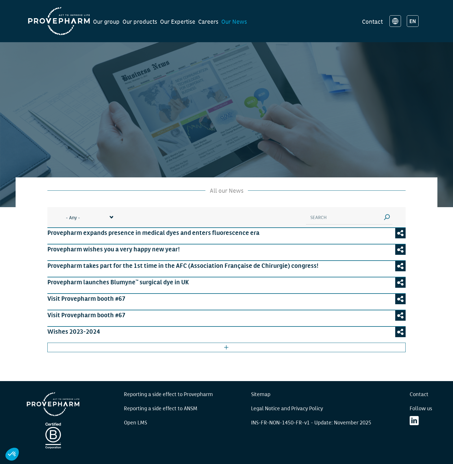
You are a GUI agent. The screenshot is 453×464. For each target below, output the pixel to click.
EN (412, 21)
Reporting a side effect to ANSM (160, 408)
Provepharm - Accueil (53, 404)
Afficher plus (226, 347)
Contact (372, 21)
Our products (139, 21)
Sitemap (260, 394)
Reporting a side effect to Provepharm (168, 394)
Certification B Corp (53, 435)
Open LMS (135, 422)
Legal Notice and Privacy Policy (287, 408)
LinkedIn (414, 420)
